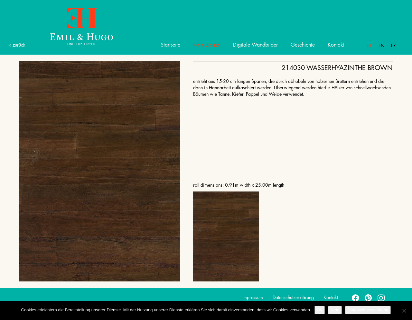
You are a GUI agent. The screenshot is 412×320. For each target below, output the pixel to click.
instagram (381, 297)
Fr (393, 45)
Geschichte (303, 45)
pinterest (368, 297)
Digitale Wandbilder (255, 45)
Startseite (170, 45)
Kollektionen (206, 45)
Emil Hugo (74, 26)
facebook (355, 297)
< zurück (16, 45)
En (382, 45)
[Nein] (404, 310)
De (369, 45)
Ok (320, 309)
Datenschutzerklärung (293, 297)
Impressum (252, 297)
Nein (335, 309)
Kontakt (336, 45)
